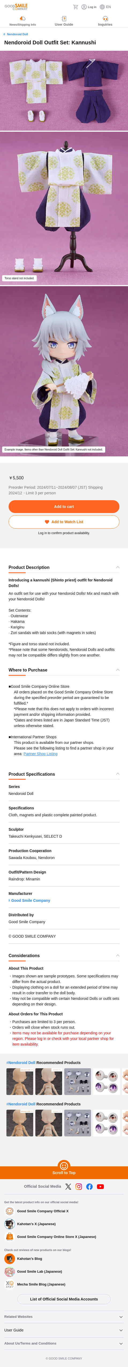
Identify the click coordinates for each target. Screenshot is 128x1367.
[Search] (67, 7)
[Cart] (75, 7)
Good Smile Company (30, 900)
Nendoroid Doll (17, 34)
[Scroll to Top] (64, 1166)
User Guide (14, 1330)
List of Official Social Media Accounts (64, 1299)
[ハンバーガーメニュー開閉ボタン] (120, 7)
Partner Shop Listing (41, 754)
